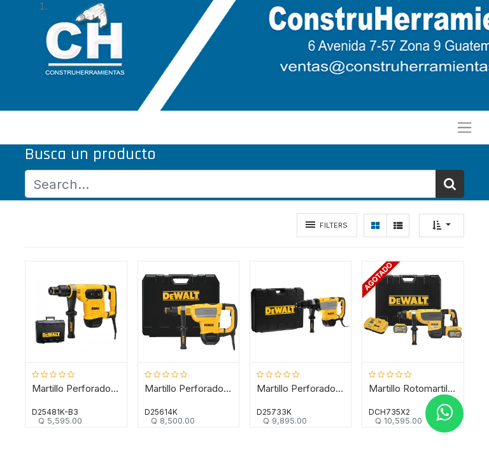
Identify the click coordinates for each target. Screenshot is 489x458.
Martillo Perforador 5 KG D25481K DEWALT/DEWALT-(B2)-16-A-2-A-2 (76, 388)
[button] (441, 225)
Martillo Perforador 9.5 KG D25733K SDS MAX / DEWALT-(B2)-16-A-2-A (300, 388)
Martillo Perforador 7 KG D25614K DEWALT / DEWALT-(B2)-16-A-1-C (188, 388)
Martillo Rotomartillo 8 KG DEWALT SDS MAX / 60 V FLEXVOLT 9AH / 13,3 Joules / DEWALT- (413, 388)
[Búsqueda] (450, 184)
